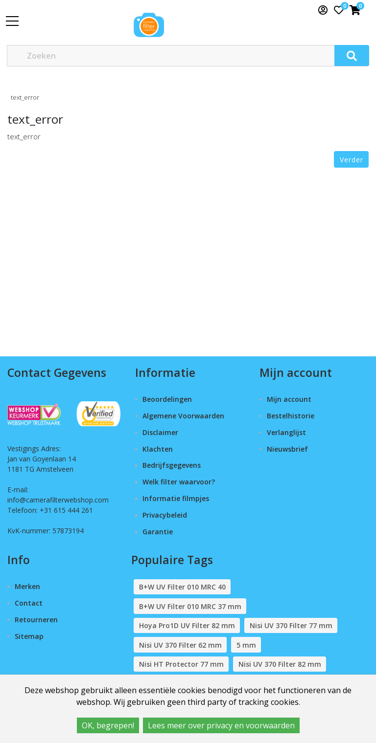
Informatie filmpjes (175, 498)
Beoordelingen (167, 399)
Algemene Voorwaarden (183, 415)
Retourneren (36, 619)
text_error (25, 97)
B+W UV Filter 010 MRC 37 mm (190, 606)
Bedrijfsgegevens (171, 465)
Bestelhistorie (290, 415)
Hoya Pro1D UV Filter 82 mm (187, 625)
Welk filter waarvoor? (178, 481)
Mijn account (289, 399)
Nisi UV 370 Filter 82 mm (279, 664)
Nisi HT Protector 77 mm (181, 664)
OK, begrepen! (108, 725)
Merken (27, 586)
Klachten (157, 449)
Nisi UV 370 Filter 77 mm (291, 625)
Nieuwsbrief (287, 449)
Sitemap (29, 636)
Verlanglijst (286, 432)
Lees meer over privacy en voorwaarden (221, 725)
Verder (351, 159)
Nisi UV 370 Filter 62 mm (180, 645)
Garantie (157, 531)
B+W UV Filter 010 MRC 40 (182, 586)
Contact (29, 603)
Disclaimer (160, 432)
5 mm (246, 645)
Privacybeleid (164, 515)
